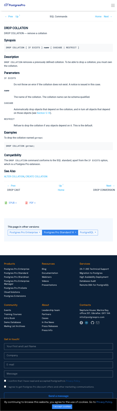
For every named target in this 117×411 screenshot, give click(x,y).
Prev (10, 16)
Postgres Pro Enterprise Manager (16, 282)
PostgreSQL (87, 232)
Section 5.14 (43, 113)
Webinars (47, 277)
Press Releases (50, 326)
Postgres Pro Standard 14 (59, 232)
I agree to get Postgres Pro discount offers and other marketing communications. (51, 387)
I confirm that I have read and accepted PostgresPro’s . (44, 381)
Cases (45, 318)
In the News (48, 322)
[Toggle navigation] (113, 5)
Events (7, 310)
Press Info (47, 330)
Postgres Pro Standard (16, 273)
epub (12, 203)
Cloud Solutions (12, 292)
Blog (44, 269)
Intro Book (9, 318)
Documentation (50, 273)
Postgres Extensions (15, 296)
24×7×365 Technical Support (94, 269)
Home (98, 16)
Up (17, 16)
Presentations (49, 285)
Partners (46, 314)
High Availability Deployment (94, 277)
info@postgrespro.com (92, 317)
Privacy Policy (73, 381)
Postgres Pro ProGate (15, 288)
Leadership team (51, 310)
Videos (45, 281)
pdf (31, 203)
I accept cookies (62, 407)
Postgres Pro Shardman (16, 277)
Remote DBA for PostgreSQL (94, 285)
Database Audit (88, 281)
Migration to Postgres (91, 273)
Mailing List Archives (14, 326)
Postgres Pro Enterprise (24, 232)
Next (106, 16)
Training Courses (13, 314)
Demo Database (12, 322)
